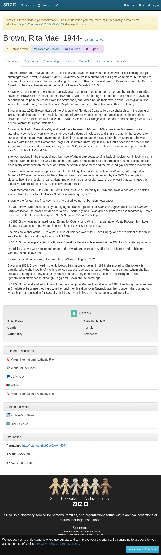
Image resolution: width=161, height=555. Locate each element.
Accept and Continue (142, 549)
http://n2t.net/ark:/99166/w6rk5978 (41, 24)
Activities (123, 61)
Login (153, 5)
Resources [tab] (31, 61)
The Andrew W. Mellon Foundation (80, 531)
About (129, 5)
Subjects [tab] (85, 61)
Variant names (93, 39)
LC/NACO (15, 376)
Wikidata (14, 385)
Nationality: (15, 334)
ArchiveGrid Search (21, 415)
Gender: (13, 327)
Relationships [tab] (51, 61)
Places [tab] (69, 61)
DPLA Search (17, 424)
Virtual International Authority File (30, 359)
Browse (44, 5)
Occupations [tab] (104, 61)
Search (27, 5)
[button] (141, 5)
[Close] (153, 20)
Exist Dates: (15, 321)
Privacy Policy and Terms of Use (58, 543)
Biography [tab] (12, 61)
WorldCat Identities (21, 368)
